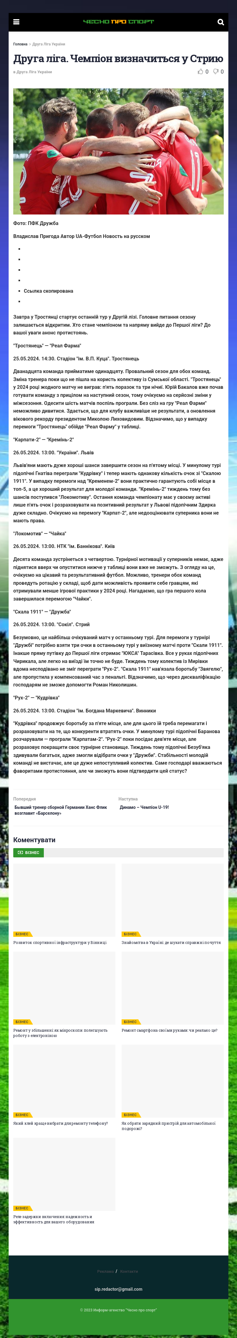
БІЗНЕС (22, 937)
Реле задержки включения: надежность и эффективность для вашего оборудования (53, 1222)
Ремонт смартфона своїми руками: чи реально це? (169, 1033)
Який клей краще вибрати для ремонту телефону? (60, 1126)
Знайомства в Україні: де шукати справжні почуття (171, 945)
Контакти (129, 1274)
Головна (20, 44)
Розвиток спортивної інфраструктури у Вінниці (59, 945)
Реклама (105, 1274)
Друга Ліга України (48, 44)
